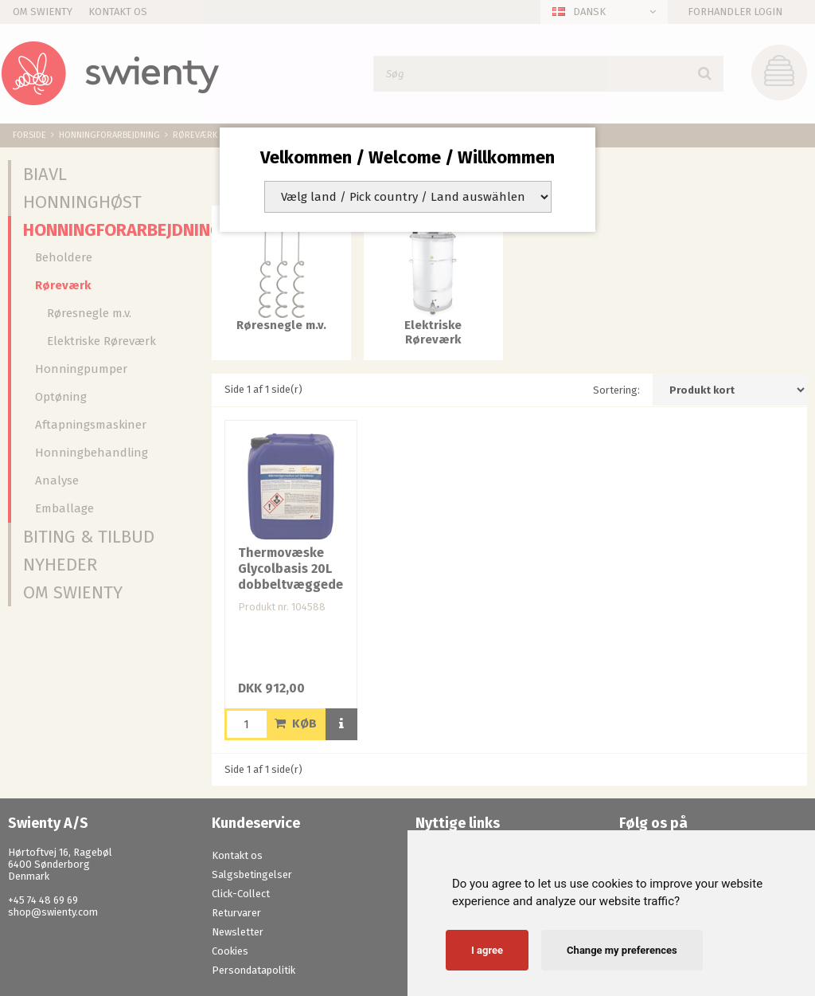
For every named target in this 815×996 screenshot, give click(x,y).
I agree (487, 950)
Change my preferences (622, 950)
